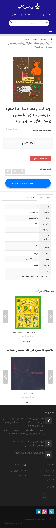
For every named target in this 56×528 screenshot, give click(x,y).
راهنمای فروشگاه (45, 470)
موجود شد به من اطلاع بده (40, 158)
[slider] (11, 131)
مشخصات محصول (45, 197)
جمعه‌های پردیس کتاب (14, 470)
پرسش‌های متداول (42, 492)
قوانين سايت (46, 475)
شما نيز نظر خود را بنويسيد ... (41, 130)
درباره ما (19, 475)
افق (41, 169)
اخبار (48, 479)
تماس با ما (44, 497)
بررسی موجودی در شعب (24, 183)
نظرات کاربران (29, 197)
